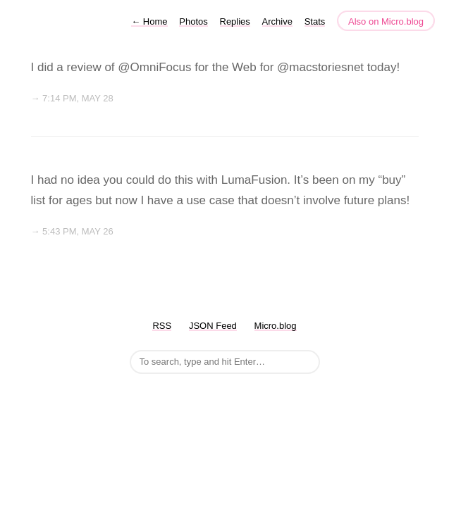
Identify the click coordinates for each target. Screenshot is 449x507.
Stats (315, 21)
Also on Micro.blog (386, 21)
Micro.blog (275, 325)
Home (149, 21)
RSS (161, 325)
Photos (193, 21)
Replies (235, 21)
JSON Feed (213, 325)
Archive (277, 21)
